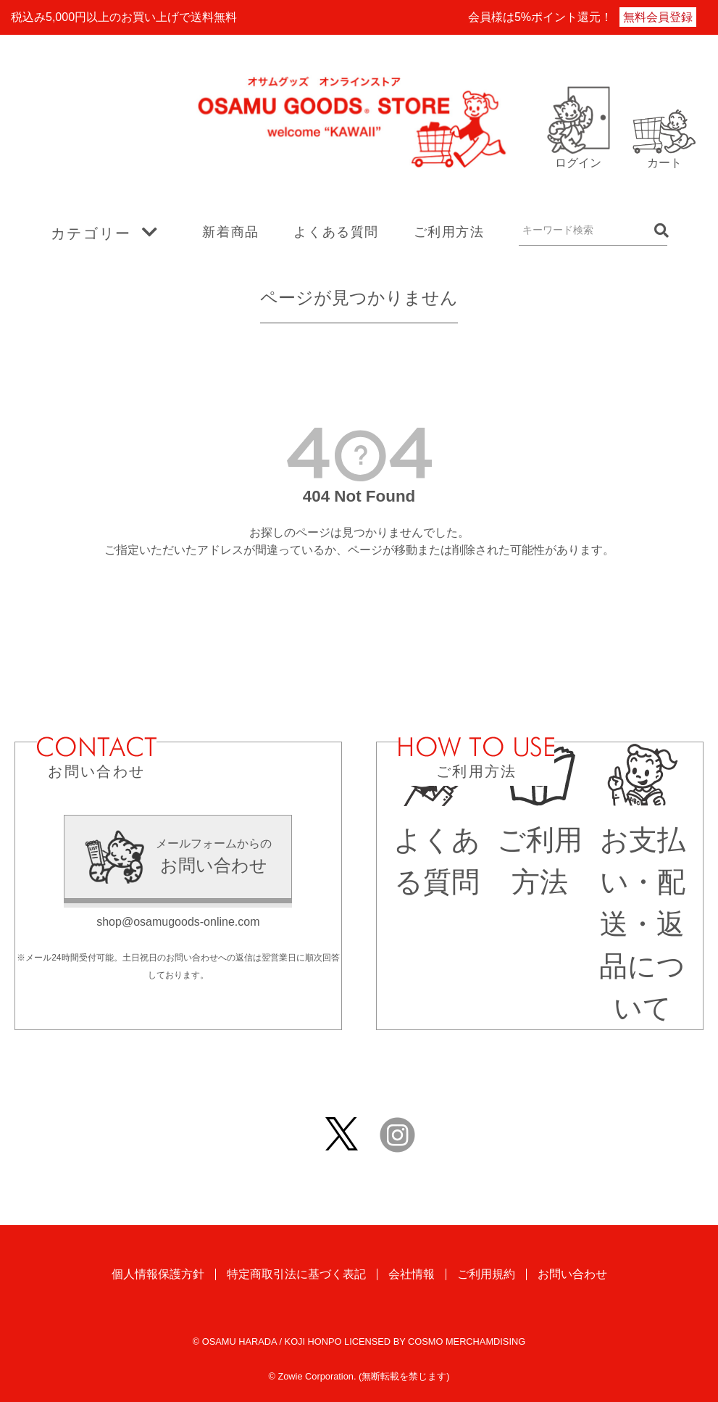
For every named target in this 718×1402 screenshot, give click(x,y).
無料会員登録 (658, 17)
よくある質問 (336, 232)
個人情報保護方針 (158, 1275)
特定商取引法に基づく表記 (296, 1275)
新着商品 (230, 232)
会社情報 (411, 1275)
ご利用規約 (486, 1275)
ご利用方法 (449, 232)
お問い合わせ (572, 1275)
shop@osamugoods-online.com (177, 922)
